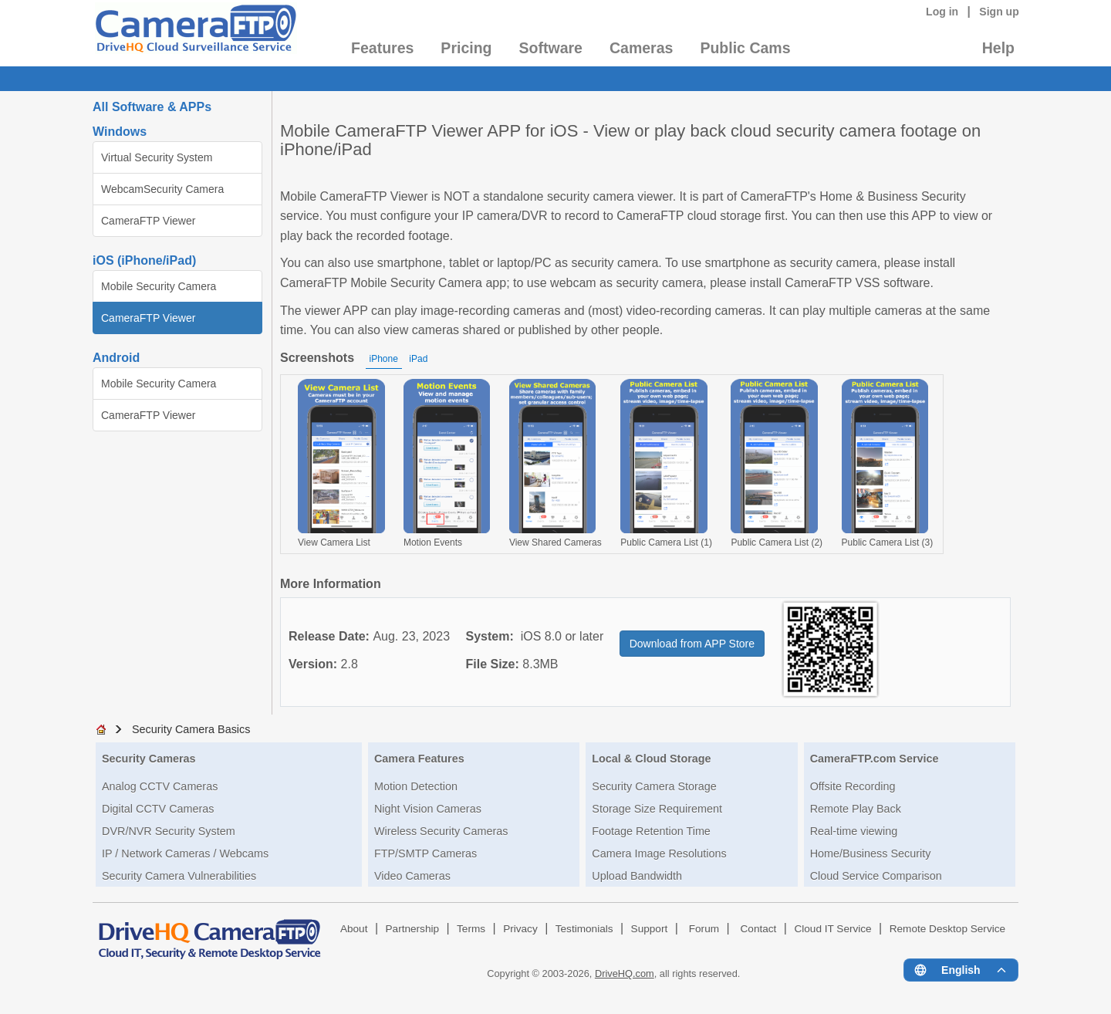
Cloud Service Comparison (876, 876)
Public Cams (745, 47)
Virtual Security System (156, 157)
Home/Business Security (870, 853)
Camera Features (419, 758)
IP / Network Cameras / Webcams (185, 853)
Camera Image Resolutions (659, 853)
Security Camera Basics (191, 729)
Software (551, 47)
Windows (120, 131)
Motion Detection (416, 786)
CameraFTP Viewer (148, 221)
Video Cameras (412, 876)
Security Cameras (149, 758)
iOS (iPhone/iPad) (144, 260)
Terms (471, 929)
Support (649, 929)
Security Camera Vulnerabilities (179, 876)
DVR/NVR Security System (168, 831)
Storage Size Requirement (657, 809)
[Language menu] (960, 970)
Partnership (413, 929)
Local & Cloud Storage (651, 758)
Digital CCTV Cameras (158, 809)
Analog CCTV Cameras (160, 786)
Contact (759, 929)
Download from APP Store (692, 643)
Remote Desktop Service (947, 929)
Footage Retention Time (651, 831)
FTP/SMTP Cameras (425, 853)
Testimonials (584, 929)
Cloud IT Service (832, 929)
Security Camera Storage (654, 786)
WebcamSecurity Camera (162, 189)
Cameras (641, 47)
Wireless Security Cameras (441, 831)
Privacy (520, 929)
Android (116, 357)
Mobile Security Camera (158, 286)
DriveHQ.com (624, 973)
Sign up (999, 11)
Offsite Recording (853, 786)
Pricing (466, 47)
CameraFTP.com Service (874, 758)
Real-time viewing (854, 831)
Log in (942, 11)
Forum (704, 929)
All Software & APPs (152, 106)
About (354, 929)
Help (998, 47)
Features (382, 47)
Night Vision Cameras (427, 809)
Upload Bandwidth (637, 876)
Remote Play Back (855, 809)
